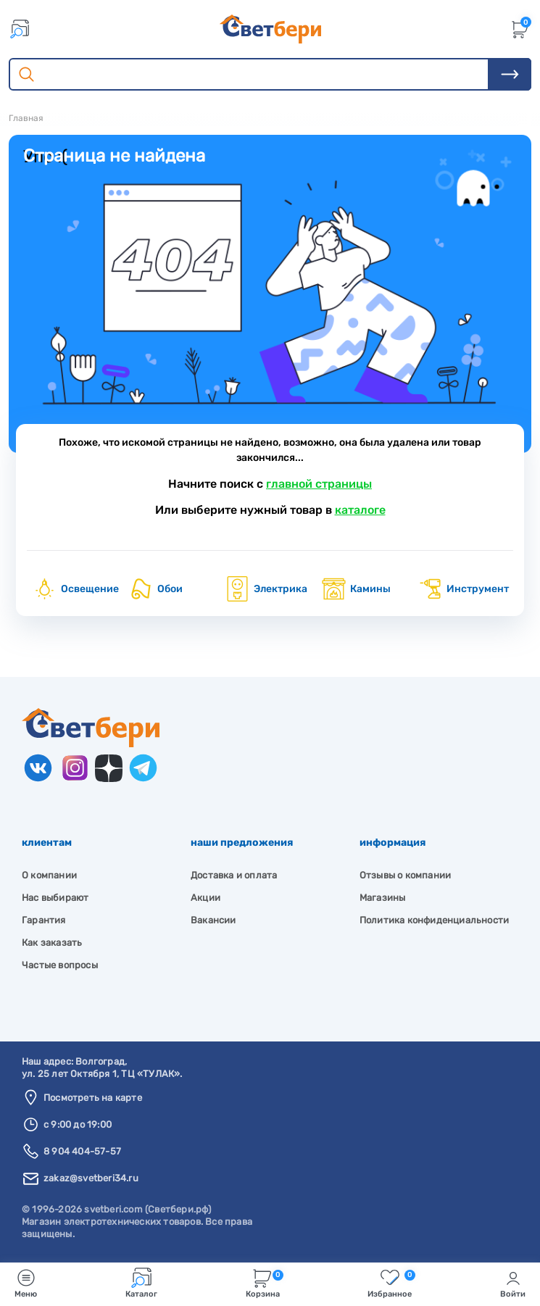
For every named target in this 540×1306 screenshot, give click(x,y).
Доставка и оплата (234, 875)
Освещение (75, 589)
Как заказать (52, 942)
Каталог (141, 1283)
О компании (49, 875)
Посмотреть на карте (92, 1097)
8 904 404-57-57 (82, 1151)
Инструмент (463, 589)
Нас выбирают (55, 897)
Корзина (264, 1283)
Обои (155, 589)
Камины (356, 589)
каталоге (360, 510)
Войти (513, 1283)
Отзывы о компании (405, 875)
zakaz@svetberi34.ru (90, 1178)
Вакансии (213, 920)
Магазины (383, 897)
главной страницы (319, 484)
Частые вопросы (60, 965)
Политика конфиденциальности (434, 920)
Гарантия (44, 920)
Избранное (391, 1283)
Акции (205, 897)
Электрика (266, 589)
